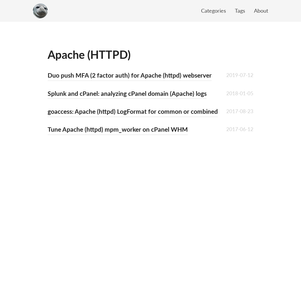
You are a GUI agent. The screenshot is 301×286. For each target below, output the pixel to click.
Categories (213, 10)
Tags (240, 10)
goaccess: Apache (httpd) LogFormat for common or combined (133, 111)
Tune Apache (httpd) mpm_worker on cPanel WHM (118, 129)
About (261, 10)
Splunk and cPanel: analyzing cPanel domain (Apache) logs (127, 93)
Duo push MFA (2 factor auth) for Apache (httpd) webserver (130, 75)
